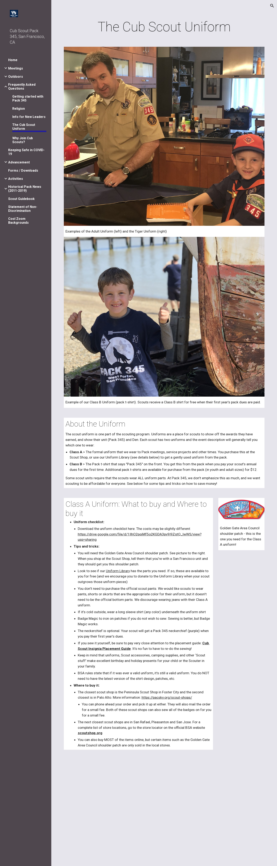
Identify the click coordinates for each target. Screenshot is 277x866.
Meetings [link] (15, 68)
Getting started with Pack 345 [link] (27, 98)
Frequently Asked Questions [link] (21, 86)
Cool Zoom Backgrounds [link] (18, 221)
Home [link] (12, 60)
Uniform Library (118, 571)
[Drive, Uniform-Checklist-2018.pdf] (164, 810)
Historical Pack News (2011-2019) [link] (24, 189)
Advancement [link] (19, 162)
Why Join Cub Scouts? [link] (22, 140)
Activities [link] (15, 179)
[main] (164, 27)
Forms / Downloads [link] (23, 170)
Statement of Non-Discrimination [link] (22, 209)
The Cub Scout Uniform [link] (23, 127)
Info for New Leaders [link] (29, 117)
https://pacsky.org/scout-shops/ (167, 697)
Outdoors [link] (15, 77)
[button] (272, 6)
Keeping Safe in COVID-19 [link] (26, 152)
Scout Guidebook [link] (21, 199)
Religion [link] (18, 109)
